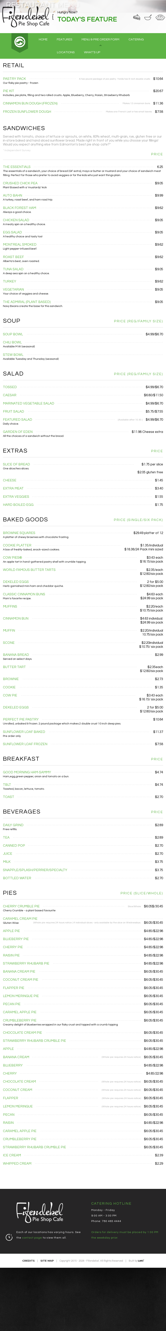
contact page (32, 1237)
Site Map (47, 1260)
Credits (28, 1260)
